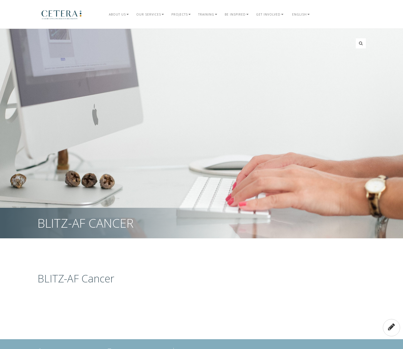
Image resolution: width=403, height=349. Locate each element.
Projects (181, 14)
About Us (119, 14)
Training (207, 14)
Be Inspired (237, 14)
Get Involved (269, 14)
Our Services (150, 14)
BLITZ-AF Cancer (75, 278)
